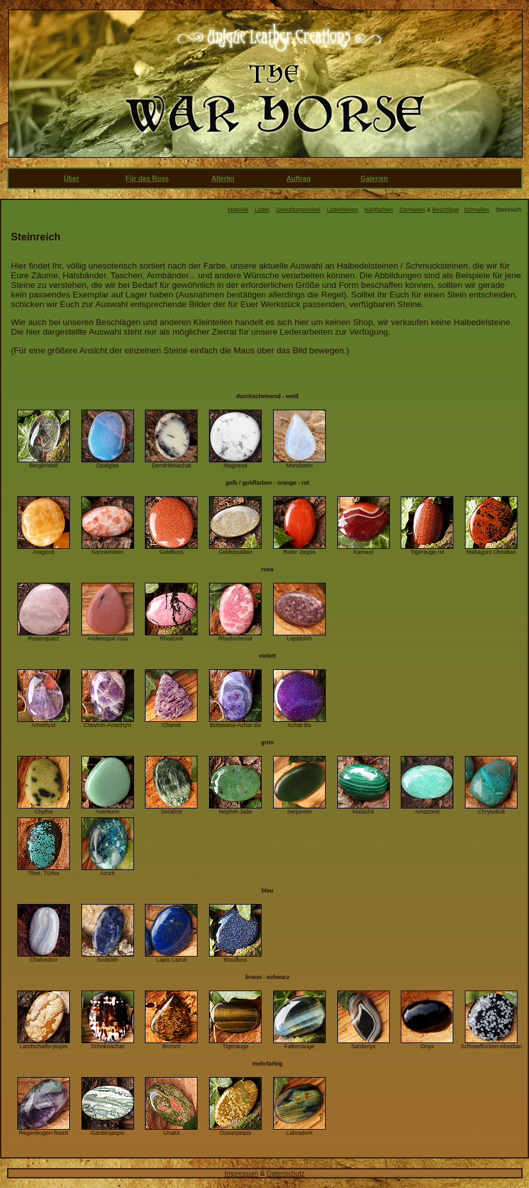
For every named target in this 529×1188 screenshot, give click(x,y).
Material (238, 209)
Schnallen (476, 209)
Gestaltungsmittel (298, 209)
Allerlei (223, 178)
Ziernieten (412, 209)
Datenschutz (286, 1173)
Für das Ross (147, 178)
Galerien (374, 178)
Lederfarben (342, 209)
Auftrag (299, 178)
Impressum (241, 1173)
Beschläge (445, 209)
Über (71, 178)
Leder (262, 209)
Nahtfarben (378, 209)
